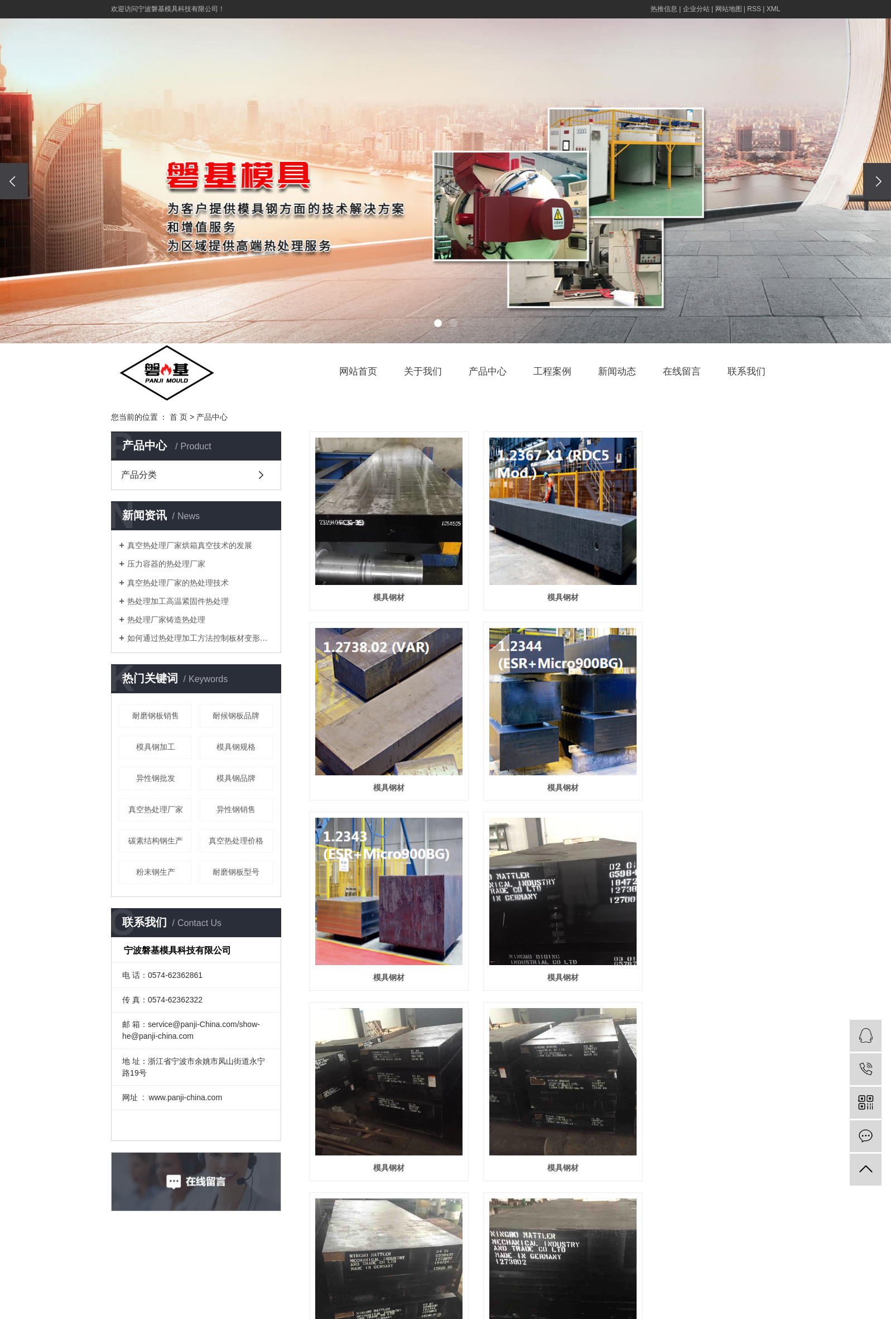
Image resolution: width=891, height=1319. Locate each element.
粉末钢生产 (155, 871)
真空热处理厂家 (155, 809)
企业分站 (696, 9)
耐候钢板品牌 (236, 715)
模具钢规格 (236, 746)
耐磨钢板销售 (155, 715)
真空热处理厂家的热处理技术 (178, 582)
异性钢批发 (155, 778)
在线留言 (682, 371)
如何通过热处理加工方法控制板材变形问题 (200, 638)
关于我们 (423, 371)
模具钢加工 (155, 746)
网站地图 (728, 9)
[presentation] (14, 181)
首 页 (178, 417)
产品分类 (139, 474)
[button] (438, 323)
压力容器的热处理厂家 (166, 563)
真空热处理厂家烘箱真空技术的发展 (189, 545)
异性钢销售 (236, 809)
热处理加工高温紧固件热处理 (178, 601)
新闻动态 (617, 371)
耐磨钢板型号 (236, 871)
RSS (754, 9)
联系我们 (746, 371)
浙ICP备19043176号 (676, 1291)
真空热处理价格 (236, 840)
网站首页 (358, 371)
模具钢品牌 (236, 778)
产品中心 (488, 371)
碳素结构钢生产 (155, 840)
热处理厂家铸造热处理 (166, 619)
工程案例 (552, 371)
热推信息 (664, 9)
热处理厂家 (726, 1307)
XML (774, 9)
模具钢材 (382, 585)
